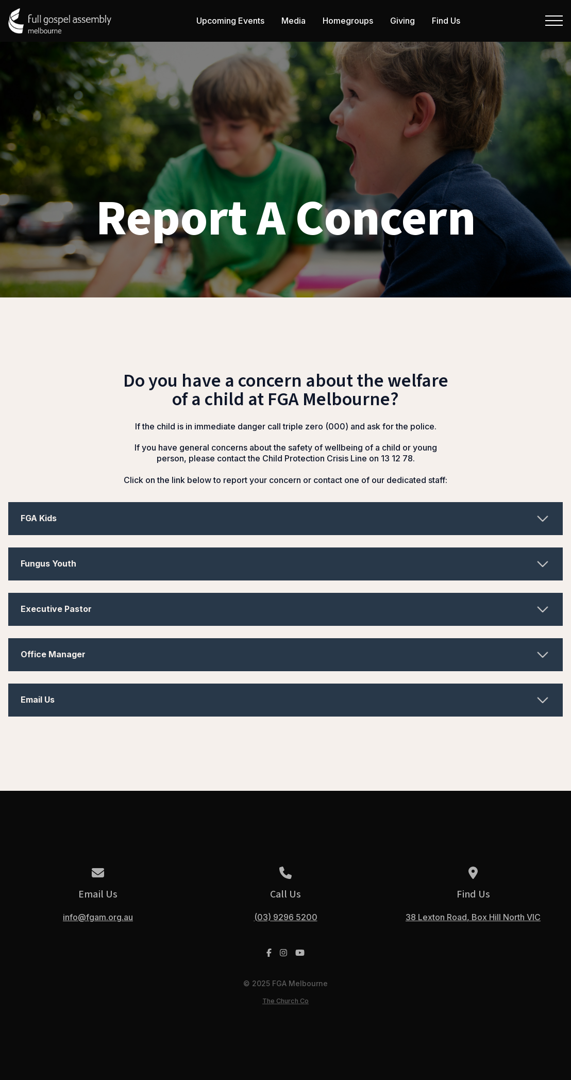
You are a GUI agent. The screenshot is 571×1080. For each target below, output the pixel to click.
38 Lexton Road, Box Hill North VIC (473, 917)
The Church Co (285, 1001)
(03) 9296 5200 (285, 917)
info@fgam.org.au (98, 917)
